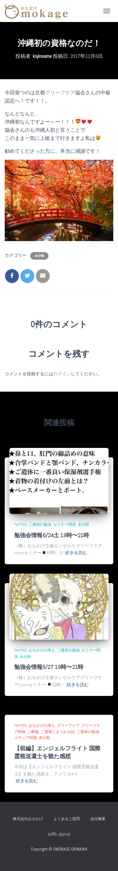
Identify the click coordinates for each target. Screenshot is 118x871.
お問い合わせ (61, 834)
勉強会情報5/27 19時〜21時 (48, 666)
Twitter (20, 524)
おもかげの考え (42, 650)
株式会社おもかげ (28, 818)
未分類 (39, 256)
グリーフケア (60, 92)
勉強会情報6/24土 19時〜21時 (51, 535)
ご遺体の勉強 (40, 524)
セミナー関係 (64, 524)
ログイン (62, 374)
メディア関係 (25, 737)
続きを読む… (78, 552)
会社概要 (97, 818)
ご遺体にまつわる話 (58, 731)
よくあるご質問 (66, 818)
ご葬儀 (33, 731)
